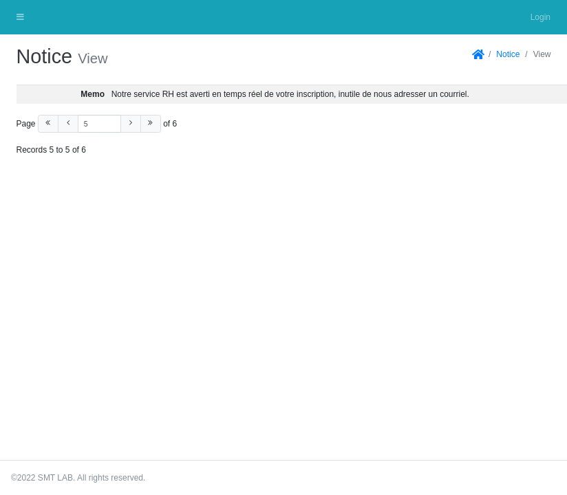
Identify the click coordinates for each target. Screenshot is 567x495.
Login (540, 17)
